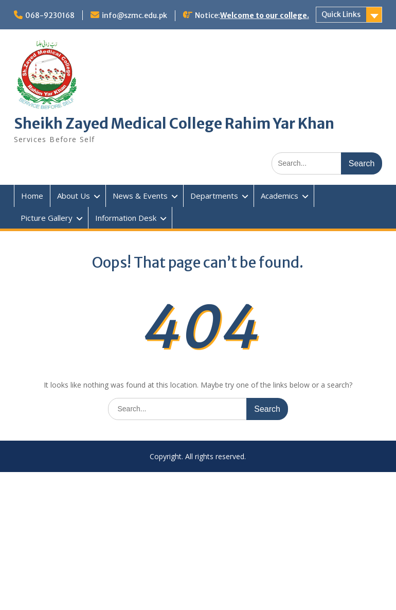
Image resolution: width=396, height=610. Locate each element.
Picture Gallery (47, 218)
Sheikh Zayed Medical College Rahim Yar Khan (174, 123)
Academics (279, 195)
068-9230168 (50, 15)
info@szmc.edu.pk (134, 15)
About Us (73, 195)
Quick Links (341, 14)
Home (32, 195)
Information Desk (125, 218)
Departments (214, 195)
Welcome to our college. (264, 15)
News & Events (140, 195)
